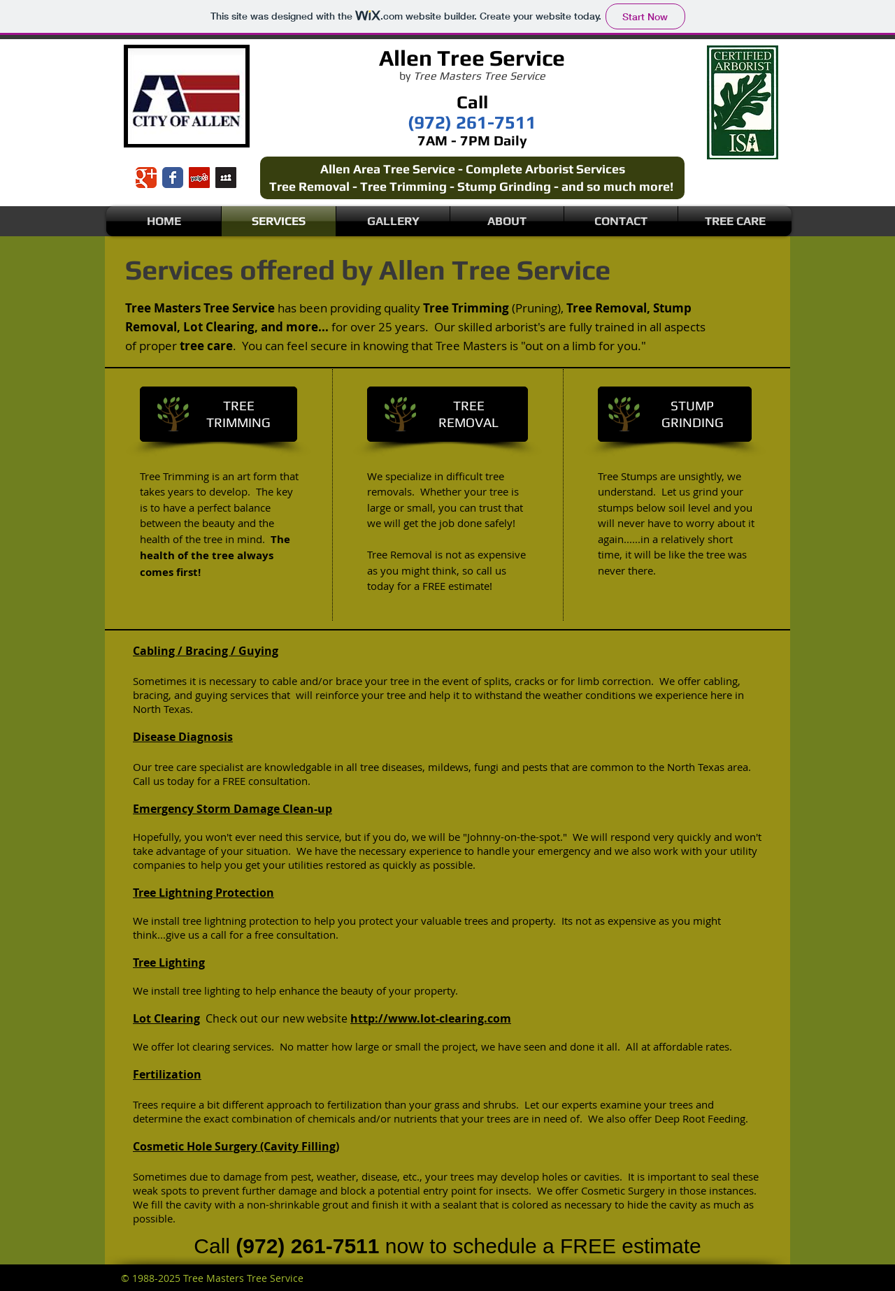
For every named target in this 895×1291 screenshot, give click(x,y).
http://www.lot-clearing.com (430, 1018)
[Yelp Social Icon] (199, 177)
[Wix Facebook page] (172, 177)
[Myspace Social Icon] (225, 177)
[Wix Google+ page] (146, 177)
